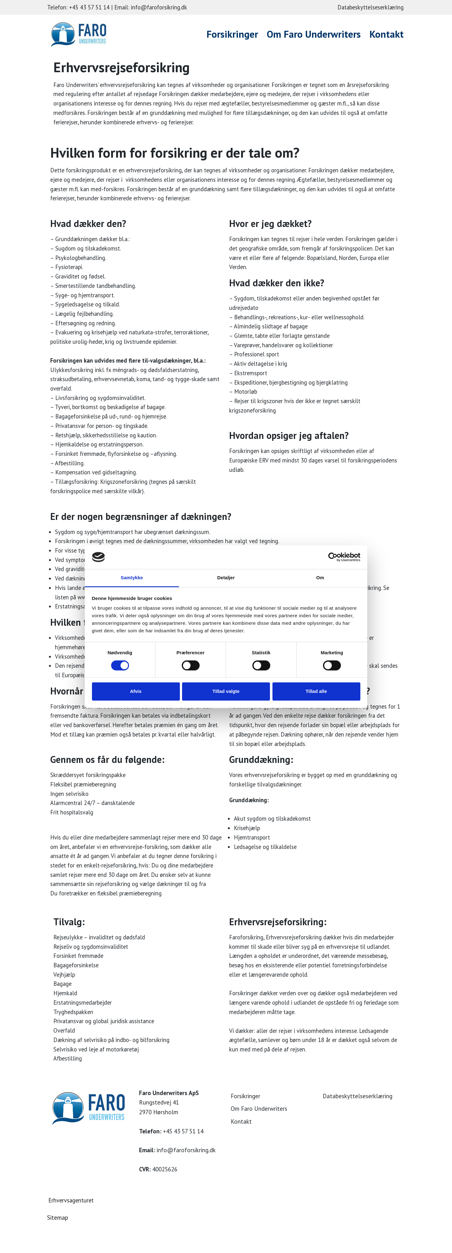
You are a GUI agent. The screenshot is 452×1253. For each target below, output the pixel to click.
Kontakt (386, 34)
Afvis (136, 691)
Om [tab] (320, 578)
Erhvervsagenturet (72, 1227)
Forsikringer (229, 34)
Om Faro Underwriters (313, 34)
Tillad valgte (226, 691)
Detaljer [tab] (226, 578)
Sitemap (57, 1244)
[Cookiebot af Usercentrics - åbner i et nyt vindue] (332, 557)
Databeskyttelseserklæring (369, 7)
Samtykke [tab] (132, 578)
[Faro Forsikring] (80, 34)
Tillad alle (316, 691)
